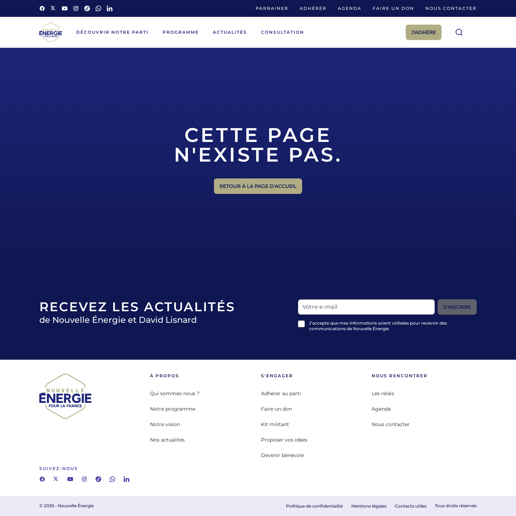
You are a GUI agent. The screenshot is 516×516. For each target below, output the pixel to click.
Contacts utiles (410, 506)
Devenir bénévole (282, 455)
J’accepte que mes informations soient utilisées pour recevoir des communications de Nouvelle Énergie (378, 325)
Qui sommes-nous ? (175, 393)
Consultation (282, 32)
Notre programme (172, 409)
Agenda (349, 8)
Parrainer (272, 8)
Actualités (230, 32)
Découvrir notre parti (112, 32)
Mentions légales (368, 506)
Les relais (383, 393)
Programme (181, 32)
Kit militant (275, 424)
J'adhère (423, 32)
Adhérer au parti (281, 393)
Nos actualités (167, 440)
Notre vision (165, 424)
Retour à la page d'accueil (258, 186)
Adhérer (313, 8)
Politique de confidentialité (314, 506)
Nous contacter (451, 8)
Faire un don (393, 8)
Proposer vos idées (284, 440)
